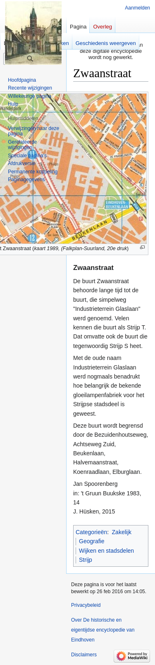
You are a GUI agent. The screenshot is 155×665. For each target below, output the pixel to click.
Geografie (91, 541)
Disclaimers (84, 655)
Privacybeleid (85, 605)
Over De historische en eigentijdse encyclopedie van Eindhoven (102, 630)
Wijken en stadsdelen (106, 550)
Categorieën (91, 532)
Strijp (85, 559)
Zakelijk (121, 532)
